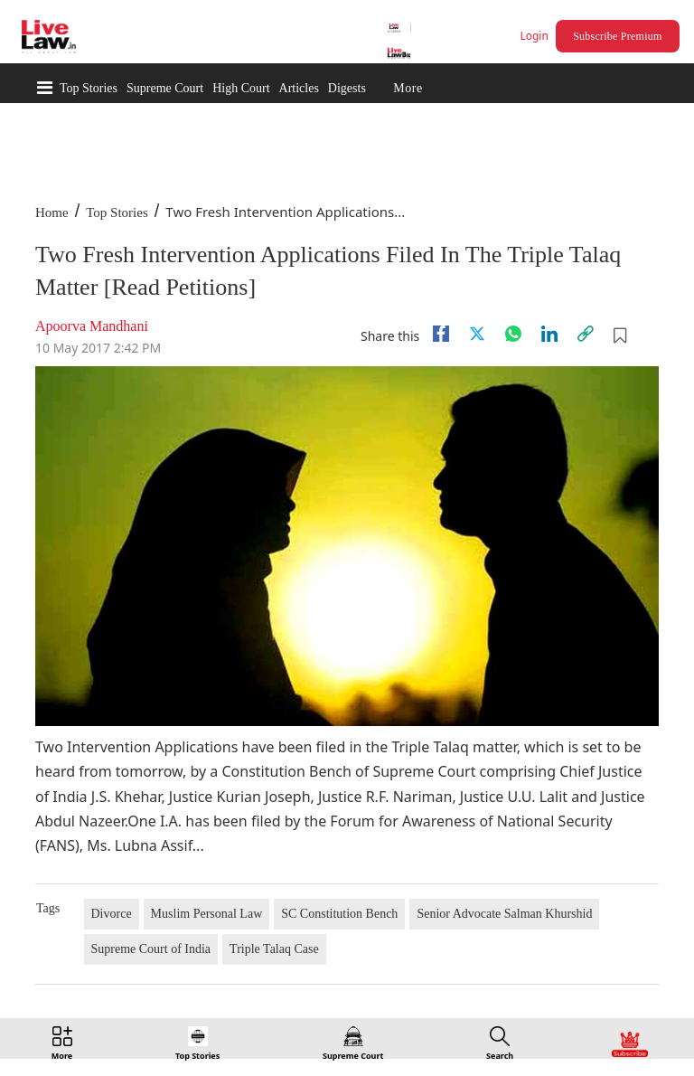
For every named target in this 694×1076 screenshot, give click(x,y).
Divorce (111, 913)
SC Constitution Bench (339, 913)
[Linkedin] (549, 334)
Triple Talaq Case (274, 949)
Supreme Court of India (151, 949)
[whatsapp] (513, 334)
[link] (585, 334)
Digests (347, 88)
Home (52, 212)
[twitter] (477, 334)
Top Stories (88, 88)
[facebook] (441, 334)
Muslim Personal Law (207, 913)
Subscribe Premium (617, 36)
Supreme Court (165, 88)
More (407, 88)
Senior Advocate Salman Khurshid (504, 913)
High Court (240, 88)
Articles (299, 88)
